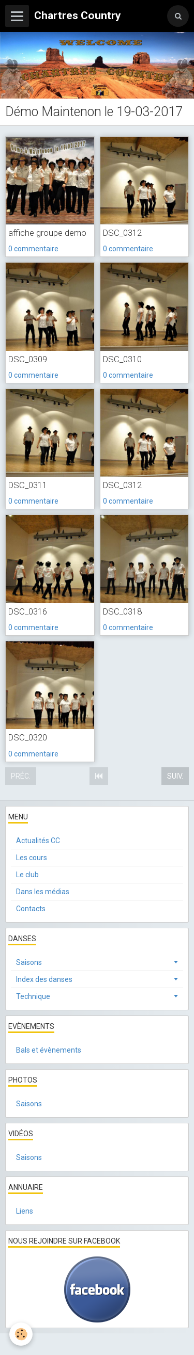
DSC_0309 (27, 359)
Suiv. (175, 776)
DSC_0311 (27, 485)
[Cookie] (21, 1334)
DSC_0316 (27, 611)
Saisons (29, 962)
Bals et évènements (48, 1050)
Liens (24, 1211)
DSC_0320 (27, 738)
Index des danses (44, 979)
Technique (33, 996)
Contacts (31, 909)
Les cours (31, 857)
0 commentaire (33, 249)
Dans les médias (42, 892)
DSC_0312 (122, 233)
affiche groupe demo (47, 233)
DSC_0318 (122, 611)
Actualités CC (38, 840)
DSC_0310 (122, 359)
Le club (27, 874)
